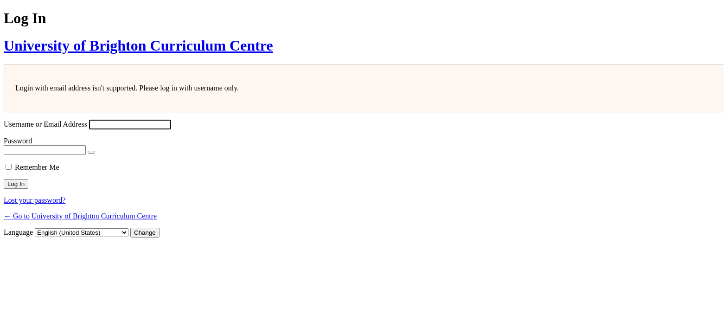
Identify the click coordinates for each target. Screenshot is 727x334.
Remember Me (37, 167)
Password (18, 141)
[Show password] (91, 152)
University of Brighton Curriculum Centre (138, 45)
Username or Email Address (45, 124)
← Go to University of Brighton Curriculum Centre (80, 216)
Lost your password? (34, 200)
